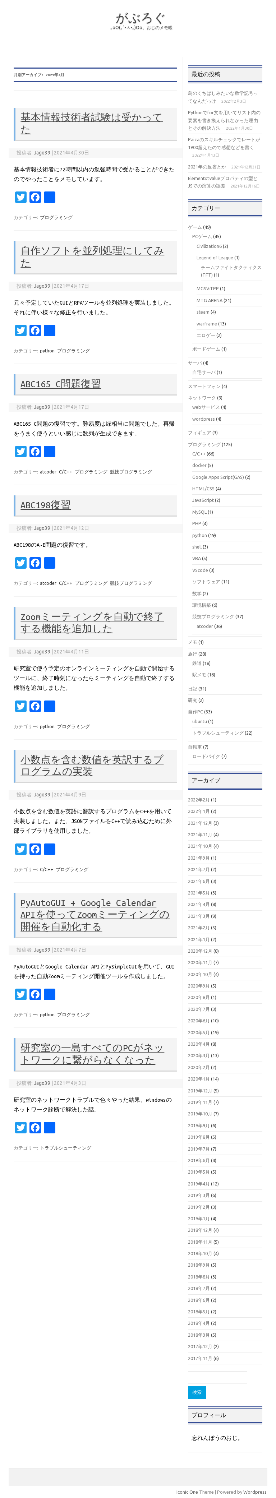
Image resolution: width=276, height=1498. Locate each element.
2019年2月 (199, 1207)
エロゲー (206, 335)
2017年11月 (200, 1358)
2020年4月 (199, 1043)
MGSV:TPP (208, 288)
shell (197, 546)
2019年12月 (200, 1090)
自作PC (195, 711)
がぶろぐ (141, 17)
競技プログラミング (131, 471)
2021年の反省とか (207, 166)
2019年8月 (199, 1136)
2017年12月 (200, 1346)
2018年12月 (200, 1230)
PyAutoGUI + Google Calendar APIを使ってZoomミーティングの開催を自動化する (95, 915)
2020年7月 (199, 1009)
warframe (207, 323)
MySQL (199, 511)
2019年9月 (199, 1125)
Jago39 (42, 153)
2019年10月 (200, 1113)
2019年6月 (199, 1160)
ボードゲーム (206, 348)
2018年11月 (200, 1241)
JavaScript (203, 500)
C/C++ (65, 471)
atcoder (48, 471)
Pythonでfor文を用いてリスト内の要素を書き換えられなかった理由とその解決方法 (224, 120)
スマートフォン (204, 386)
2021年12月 (200, 823)
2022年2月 (199, 799)
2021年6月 (199, 881)
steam (203, 311)
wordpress (203, 418)
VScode (200, 570)
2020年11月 (200, 962)
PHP (196, 523)
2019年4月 (199, 1183)
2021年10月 (200, 846)
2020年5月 (199, 1032)
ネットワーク (202, 397)
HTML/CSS (203, 488)
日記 (192, 688)
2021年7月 (199, 869)
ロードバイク (206, 756)
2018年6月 (199, 1300)
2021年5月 (199, 892)
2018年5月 (199, 1311)
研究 (192, 700)
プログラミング (56, 217)
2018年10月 (200, 1253)
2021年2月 (199, 927)
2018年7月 (199, 1288)
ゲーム (195, 227)
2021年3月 (199, 916)
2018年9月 (199, 1264)
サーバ (195, 362)
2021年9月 (199, 857)
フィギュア (199, 432)
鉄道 (197, 663)
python (47, 350)
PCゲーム (202, 236)
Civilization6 (209, 246)
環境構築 (201, 604)
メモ (192, 641)
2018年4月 (199, 1323)
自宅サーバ (204, 372)
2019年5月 (199, 1171)
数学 (197, 593)
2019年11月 (200, 1102)
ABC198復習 (45, 505)
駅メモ (199, 674)
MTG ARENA (209, 300)
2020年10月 (200, 974)
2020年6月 (199, 1020)
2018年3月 (199, 1334)
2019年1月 (199, 1218)
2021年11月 (200, 834)
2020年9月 (199, 985)
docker (199, 465)
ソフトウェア (206, 581)
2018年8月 (199, 1276)
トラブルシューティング (65, 1147)
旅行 (192, 653)
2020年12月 (200, 950)
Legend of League (215, 257)
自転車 (195, 746)
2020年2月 (199, 1067)
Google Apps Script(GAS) (218, 477)
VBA (196, 558)
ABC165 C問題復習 (60, 384)
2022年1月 (199, 811)
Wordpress (255, 1491)
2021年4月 (199, 904)
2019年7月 (199, 1148)
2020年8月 (199, 997)
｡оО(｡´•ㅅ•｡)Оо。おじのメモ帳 (141, 27)
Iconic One (187, 1491)
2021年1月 (199, 939)
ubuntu (199, 721)
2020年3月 (199, 1055)
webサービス (206, 407)
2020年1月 (199, 1078)
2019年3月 (199, 1195)
